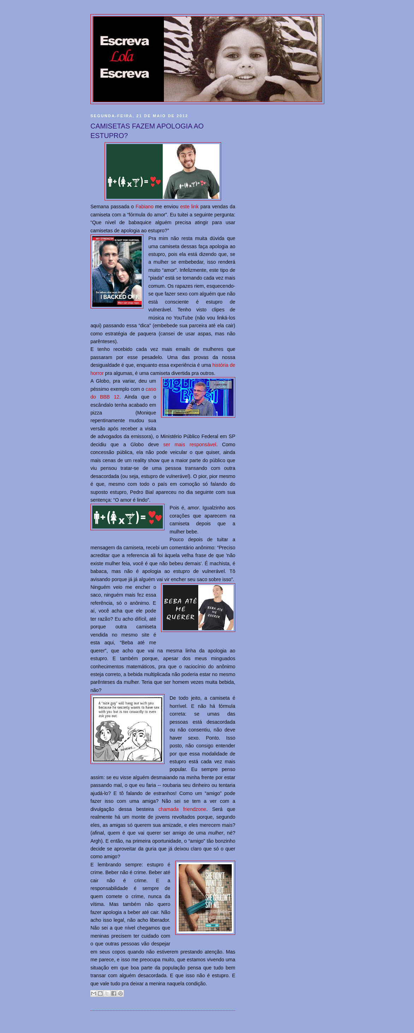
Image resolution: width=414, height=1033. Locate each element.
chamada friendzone (182, 809)
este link (189, 206)
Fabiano (145, 206)
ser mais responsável (189, 444)
